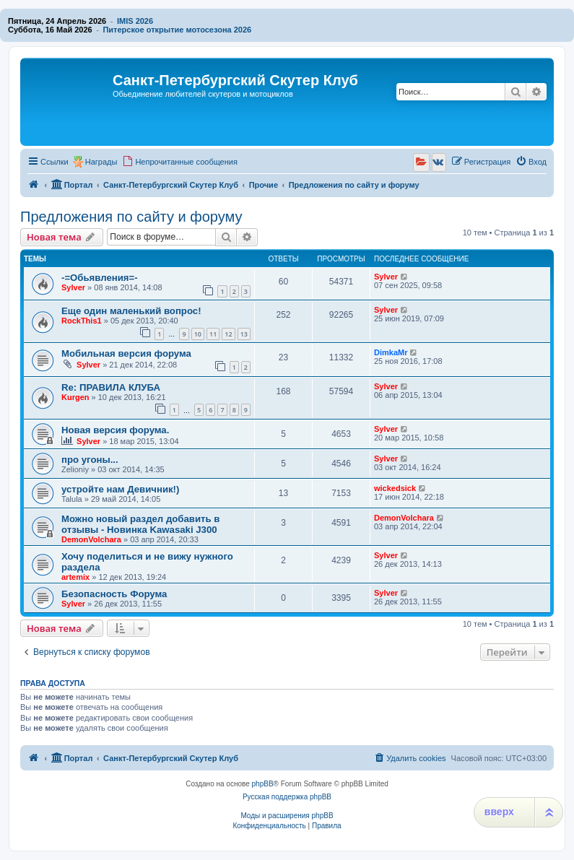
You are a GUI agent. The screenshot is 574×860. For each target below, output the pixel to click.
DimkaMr (390, 352)
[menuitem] (180, 161)
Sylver (73, 287)
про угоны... (89, 459)
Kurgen (75, 397)
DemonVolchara (91, 539)
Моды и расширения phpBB (286, 816)
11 (213, 334)
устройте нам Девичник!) (120, 489)
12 (228, 334)
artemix (75, 577)
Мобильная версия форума (126, 353)
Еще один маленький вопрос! (131, 310)
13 (244, 334)
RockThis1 (81, 320)
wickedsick (395, 488)
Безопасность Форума (114, 593)
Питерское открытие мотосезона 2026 (177, 29)
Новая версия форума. (115, 430)
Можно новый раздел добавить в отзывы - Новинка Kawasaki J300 (140, 524)
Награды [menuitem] (101, 161)
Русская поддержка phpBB (287, 797)
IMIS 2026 (135, 21)
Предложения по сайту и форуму (131, 217)
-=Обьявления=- (99, 277)
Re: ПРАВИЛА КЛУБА (110, 387)
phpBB (263, 784)
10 (197, 334)
